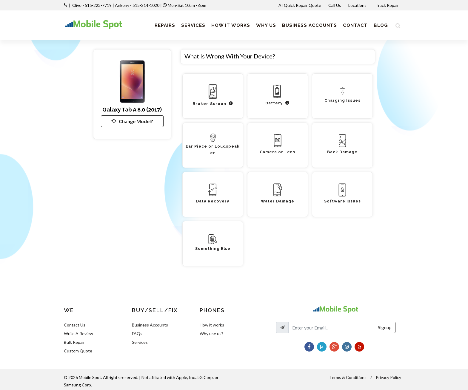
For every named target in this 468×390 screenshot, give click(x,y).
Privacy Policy (388, 377)
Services (140, 342)
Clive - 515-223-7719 (92, 5)
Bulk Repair (74, 342)
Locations (357, 5)
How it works (212, 324)
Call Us (334, 5)
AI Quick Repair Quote (299, 5)
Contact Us (74, 324)
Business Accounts (150, 324)
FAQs (137, 333)
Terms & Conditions (348, 377)
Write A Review (78, 333)
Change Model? (132, 121)
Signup (385, 327)
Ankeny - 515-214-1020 (137, 5)
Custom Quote (78, 350)
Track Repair (387, 5)
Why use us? (211, 333)
